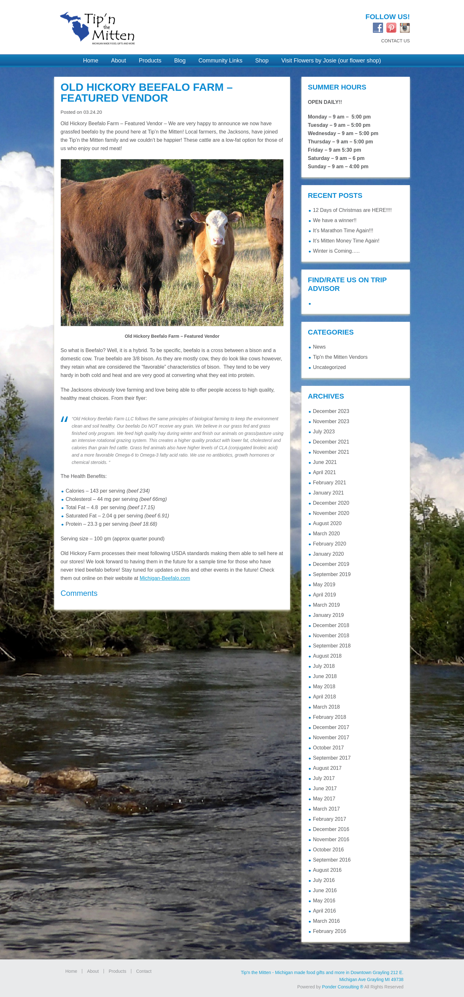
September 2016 (332, 860)
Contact (143, 971)
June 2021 (325, 462)
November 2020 (331, 513)
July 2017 (324, 778)
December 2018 (331, 625)
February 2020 (329, 543)
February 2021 (329, 482)
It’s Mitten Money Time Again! (346, 240)
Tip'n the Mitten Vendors (340, 357)
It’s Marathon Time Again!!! (343, 230)
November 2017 (331, 737)
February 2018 (329, 717)
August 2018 (327, 656)
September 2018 (332, 645)
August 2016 (327, 870)
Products (117, 971)
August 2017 (327, 768)
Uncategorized (329, 367)
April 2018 (324, 696)
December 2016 (331, 829)
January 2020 (328, 554)
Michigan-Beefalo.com (165, 578)
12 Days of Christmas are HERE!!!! (352, 210)
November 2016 (331, 839)
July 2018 (324, 666)
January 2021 (328, 492)
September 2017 (332, 758)
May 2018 (324, 686)
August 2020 (327, 523)
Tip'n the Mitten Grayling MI (139, 24)
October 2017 (328, 747)
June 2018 (325, 676)
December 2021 (331, 441)
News (319, 347)
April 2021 (324, 472)
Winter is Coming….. (336, 251)
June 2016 (325, 890)
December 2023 (331, 411)
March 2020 (326, 533)
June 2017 (325, 788)
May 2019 (324, 584)
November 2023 (331, 421)
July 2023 (324, 431)
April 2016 (324, 911)
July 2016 (324, 880)
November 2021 (331, 452)
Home (71, 971)
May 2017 (324, 798)
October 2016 (328, 849)
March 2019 (326, 605)
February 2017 (329, 819)
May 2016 (324, 900)
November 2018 (331, 635)
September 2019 (332, 574)
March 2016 (326, 921)
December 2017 (331, 727)
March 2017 (326, 809)
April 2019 (324, 594)
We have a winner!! (335, 220)
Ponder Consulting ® (342, 986)
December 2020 (331, 503)
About (93, 971)
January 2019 (328, 615)
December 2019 (331, 564)
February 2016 (329, 931)
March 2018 (326, 707)
